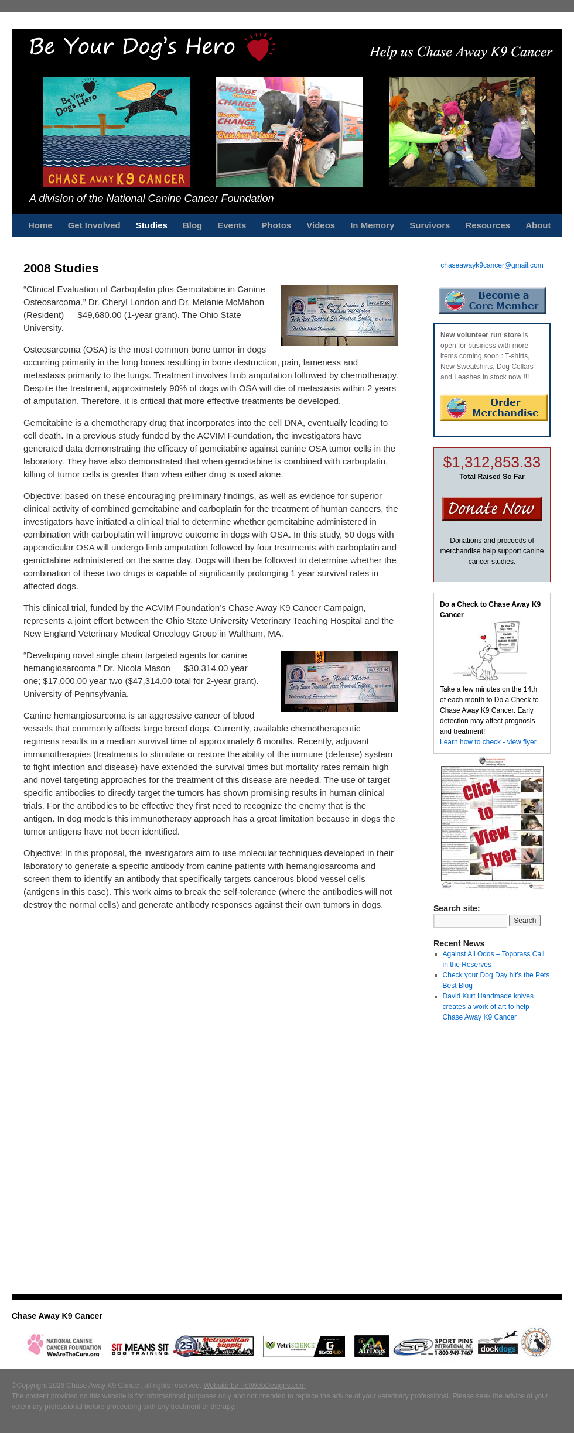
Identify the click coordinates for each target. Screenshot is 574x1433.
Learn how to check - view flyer (488, 742)
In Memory (372, 225)
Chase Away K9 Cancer (57, 1316)
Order (494, 407)
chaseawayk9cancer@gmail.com (492, 265)
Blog (192, 225)
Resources (487, 225)
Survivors (429, 225)
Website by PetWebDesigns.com (254, 1385)
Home (40, 225)
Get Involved (94, 225)
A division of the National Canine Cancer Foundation (151, 198)
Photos (276, 225)
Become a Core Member (492, 300)
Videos (320, 225)
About (538, 225)
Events (231, 225)
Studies (152, 225)
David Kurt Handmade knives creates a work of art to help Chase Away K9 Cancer (488, 1006)
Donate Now (492, 509)
